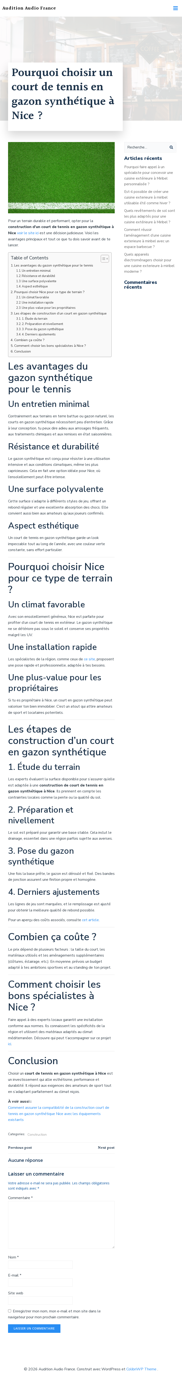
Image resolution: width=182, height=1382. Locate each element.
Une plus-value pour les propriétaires (49, 308)
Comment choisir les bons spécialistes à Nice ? (50, 345)
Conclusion (22, 351)
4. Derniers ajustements (39, 334)
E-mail (14, 1275)
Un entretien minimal (36, 271)
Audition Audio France (29, 8)
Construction (37, 1134)
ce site (89, 659)
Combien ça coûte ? (29, 340)
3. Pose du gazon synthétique (43, 329)
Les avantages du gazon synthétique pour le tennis (53, 265)
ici (9, 1044)
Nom (13, 1257)
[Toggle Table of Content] (102, 258)
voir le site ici (28, 233)
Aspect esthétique (35, 286)
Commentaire (20, 1198)
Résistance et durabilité (38, 276)
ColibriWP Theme (141, 1369)
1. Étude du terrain (34, 319)
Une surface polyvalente (39, 281)
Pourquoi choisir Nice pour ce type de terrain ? (49, 292)
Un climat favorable (35, 297)
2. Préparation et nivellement (42, 324)
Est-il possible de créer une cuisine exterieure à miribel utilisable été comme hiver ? (147, 197)
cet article (90, 920)
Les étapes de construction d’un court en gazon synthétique (60, 313)
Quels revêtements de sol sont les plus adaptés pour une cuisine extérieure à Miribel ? (149, 216)
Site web (15, 1293)
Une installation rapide (38, 302)
